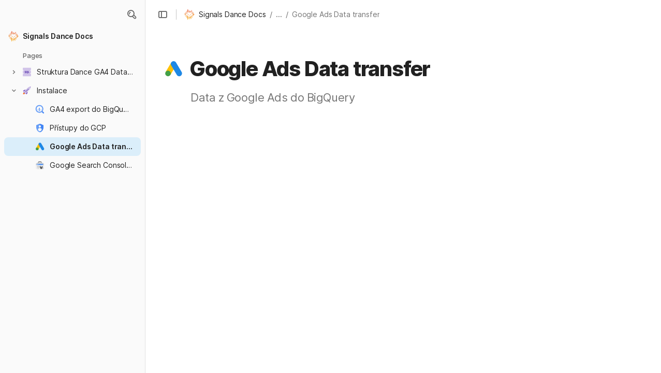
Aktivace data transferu (591, 141)
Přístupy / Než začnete (598, 155)
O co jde (561, 128)
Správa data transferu (588, 186)
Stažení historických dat (600, 199)
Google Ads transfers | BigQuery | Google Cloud (372, 333)
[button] (131, 14)
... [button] (279, 14)
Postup (571, 168)
